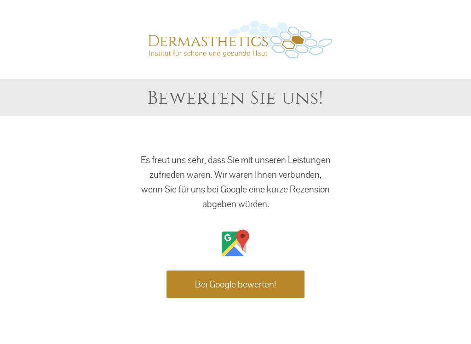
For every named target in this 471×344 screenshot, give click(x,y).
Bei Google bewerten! (235, 284)
